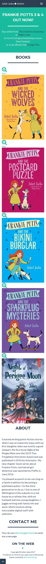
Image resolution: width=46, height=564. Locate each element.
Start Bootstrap (30, 557)
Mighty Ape (24, 34)
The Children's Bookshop (31, 31)
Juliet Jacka (13, 3)
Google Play (33, 44)
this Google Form (24, 532)
